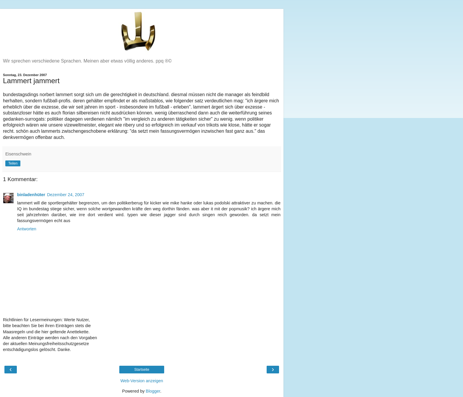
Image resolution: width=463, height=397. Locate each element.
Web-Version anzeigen (141, 380)
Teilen (12, 163)
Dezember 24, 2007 (65, 194)
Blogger (153, 391)
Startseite (141, 370)
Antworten (26, 229)
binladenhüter (31, 194)
